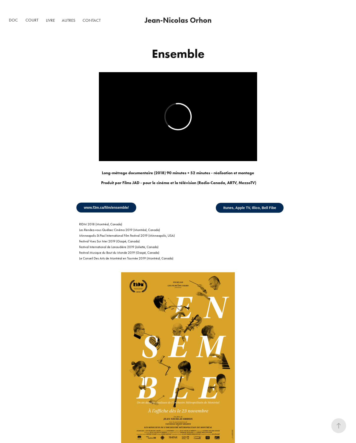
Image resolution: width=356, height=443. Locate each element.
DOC (13, 20)
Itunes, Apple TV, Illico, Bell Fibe (249, 208)
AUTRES (68, 20)
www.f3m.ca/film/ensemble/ (106, 208)
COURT (31, 20)
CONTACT (92, 20)
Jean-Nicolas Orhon (178, 20)
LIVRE (50, 20)
